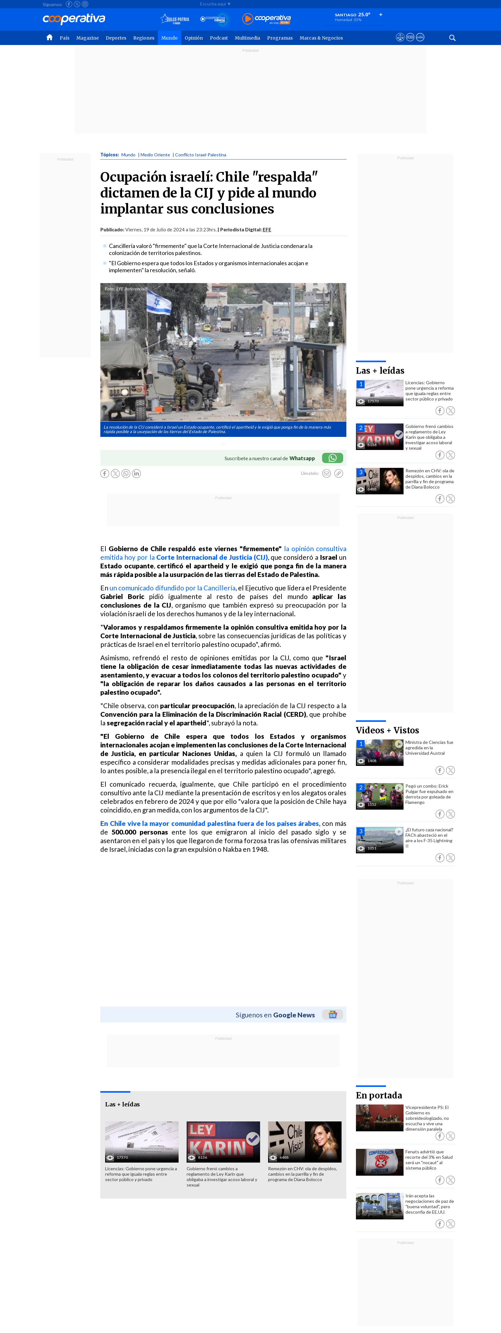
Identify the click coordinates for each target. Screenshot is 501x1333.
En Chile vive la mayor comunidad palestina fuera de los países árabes (209, 823)
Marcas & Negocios (321, 38)
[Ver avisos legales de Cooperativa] (400, 43)
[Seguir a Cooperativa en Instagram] (85, 4)
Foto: (110, 288)
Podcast (219, 38)
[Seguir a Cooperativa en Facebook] (69, 4)
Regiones (143, 38)
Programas (280, 38)
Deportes (116, 38)
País (64, 38)
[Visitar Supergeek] (420, 43)
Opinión (194, 38)
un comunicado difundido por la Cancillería (172, 588)
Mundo (169, 38)
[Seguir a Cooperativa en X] (77, 4)
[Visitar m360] (410, 43)
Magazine (87, 38)
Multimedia (247, 38)
